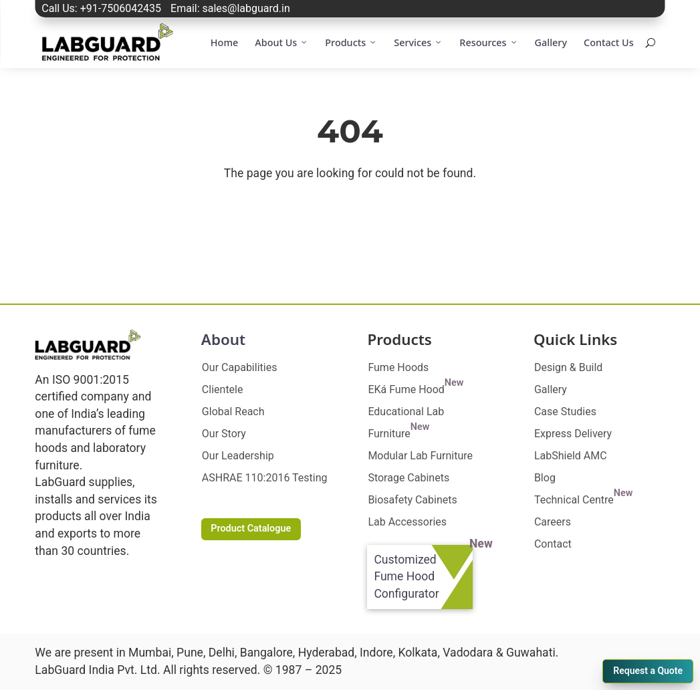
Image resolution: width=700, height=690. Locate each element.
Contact (553, 544)
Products (351, 42)
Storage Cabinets (408, 477)
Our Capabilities (239, 367)
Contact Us (609, 42)
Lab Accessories (407, 521)
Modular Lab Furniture (420, 455)
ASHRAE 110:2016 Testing (265, 477)
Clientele (222, 389)
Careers (552, 521)
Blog (545, 477)
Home (224, 42)
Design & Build (568, 367)
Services (418, 42)
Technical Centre (583, 499)
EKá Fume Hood (415, 389)
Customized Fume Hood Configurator (406, 576)
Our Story (224, 433)
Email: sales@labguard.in (230, 8)
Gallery (551, 42)
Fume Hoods (398, 367)
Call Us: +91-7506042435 (101, 8)
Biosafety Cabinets (412, 499)
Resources (488, 42)
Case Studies (565, 411)
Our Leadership (238, 455)
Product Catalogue (251, 528)
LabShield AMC (570, 455)
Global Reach (233, 411)
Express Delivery (573, 433)
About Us (281, 42)
